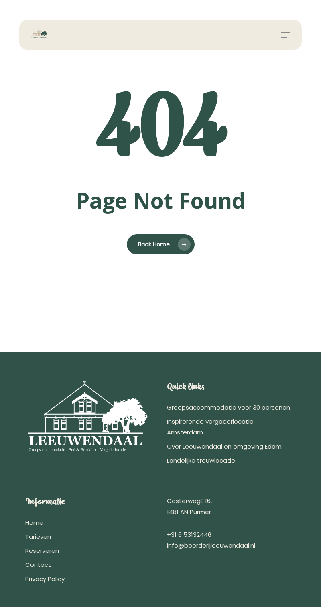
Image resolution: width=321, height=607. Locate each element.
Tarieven (38, 536)
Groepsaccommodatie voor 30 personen (228, 407)
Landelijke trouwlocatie (201, 460)
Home (34, 522)
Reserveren (42, 550)
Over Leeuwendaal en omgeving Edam (224, 446)
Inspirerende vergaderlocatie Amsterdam (210, 426)
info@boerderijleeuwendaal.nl (211, 545)
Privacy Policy (45, 579)
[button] (285, 35)
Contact (38, 564)
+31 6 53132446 (189, 534)
